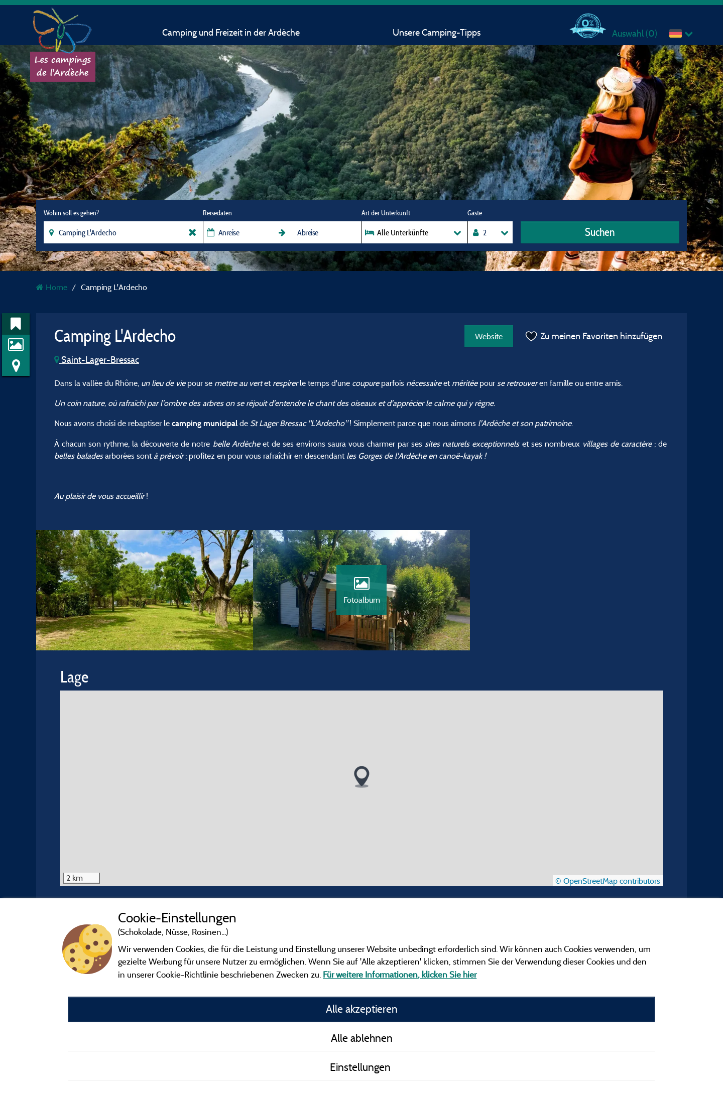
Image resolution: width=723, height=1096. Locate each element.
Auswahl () (634, 33)
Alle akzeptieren (362, 1008)
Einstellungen (361, 1066)
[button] (361, 777)
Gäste (474, 212)
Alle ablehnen (362, 1037)
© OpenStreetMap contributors (607, 881)
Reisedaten (217, 212)
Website (489, 336)
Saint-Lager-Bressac (96, 359)
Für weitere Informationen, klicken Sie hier (399, 974)
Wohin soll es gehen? (71, 212)
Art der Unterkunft (386, 212)
